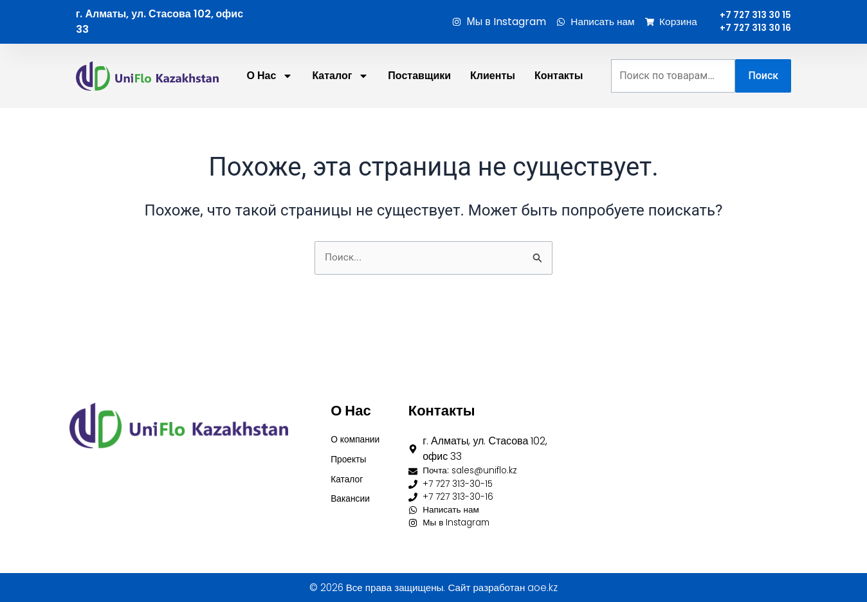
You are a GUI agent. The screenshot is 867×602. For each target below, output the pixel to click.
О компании (359, 429)
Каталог (349, 473)
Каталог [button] (340, 106)
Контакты (558, 106)
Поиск (763, 106)
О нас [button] (270, 106)
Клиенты (492, 106)
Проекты (351, 451)
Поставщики (419, 106)
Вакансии (353, 495)
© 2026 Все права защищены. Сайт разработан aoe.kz (433, 587)
